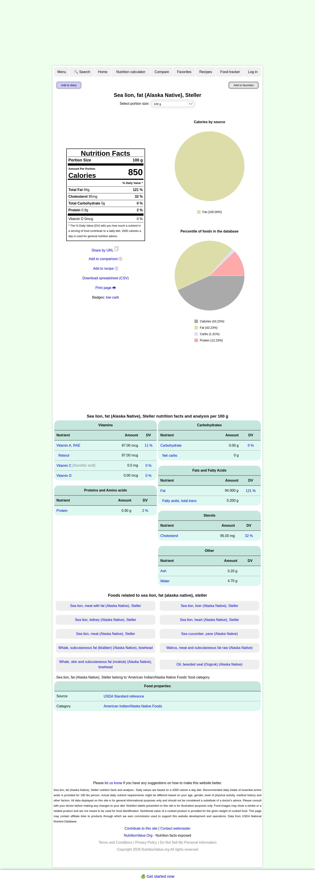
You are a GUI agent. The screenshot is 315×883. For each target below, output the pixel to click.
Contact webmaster (175, 828)
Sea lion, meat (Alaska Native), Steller (105, 634)
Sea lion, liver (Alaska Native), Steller (209, 606)
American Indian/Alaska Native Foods (133, 706)
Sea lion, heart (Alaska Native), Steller (209, 620)
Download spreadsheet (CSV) (105, 278)
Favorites (184, 72)
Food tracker (230, 72)
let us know (113, 783)
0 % (148, 465)
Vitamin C (64, 465)
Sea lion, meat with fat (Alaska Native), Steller (105, 606)
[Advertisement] (157, 32)
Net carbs (169, 455)
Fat (162, 491)
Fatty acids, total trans (179, 500)
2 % (145, 510)
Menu (61, 72)
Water (165, 581)
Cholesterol (169, 536)
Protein (62, 510)
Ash (163, 571)
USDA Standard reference (124, 696)
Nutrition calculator (130, 72)
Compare (162, 72)
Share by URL (105, 250)
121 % (251, 491)
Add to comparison (103, 259)
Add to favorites (243, 85)
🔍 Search (82, 72)
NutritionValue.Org (138, 835)
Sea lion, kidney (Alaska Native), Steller (105, 620)
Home (102, 72)
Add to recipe (103, 268)
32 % (249, 536)
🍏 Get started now (157, 876)
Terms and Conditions (115, 842)
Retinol (63, 455)
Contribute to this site (140, 828)
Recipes (205, 72)
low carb (112, 297)
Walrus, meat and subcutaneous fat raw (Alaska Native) (209, 648)
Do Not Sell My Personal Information (188, 842)
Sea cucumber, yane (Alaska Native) (209, 634)
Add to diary (69, 85)
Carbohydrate (171, 445)
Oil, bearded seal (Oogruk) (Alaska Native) (209, 664)
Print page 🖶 (105, 288)
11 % (148, 445)
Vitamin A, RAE (68, 445)
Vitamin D (64, 475)
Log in (253, 72)
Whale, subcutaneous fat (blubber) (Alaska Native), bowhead (105, 648)
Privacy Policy (146, 842)
